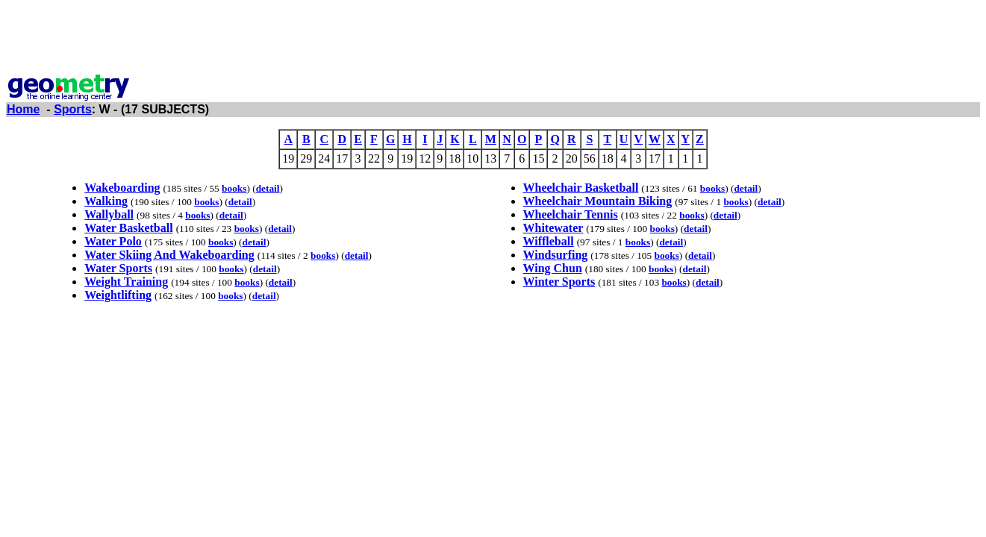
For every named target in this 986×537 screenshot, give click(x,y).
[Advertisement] (493, 39)
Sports (73, 109)
